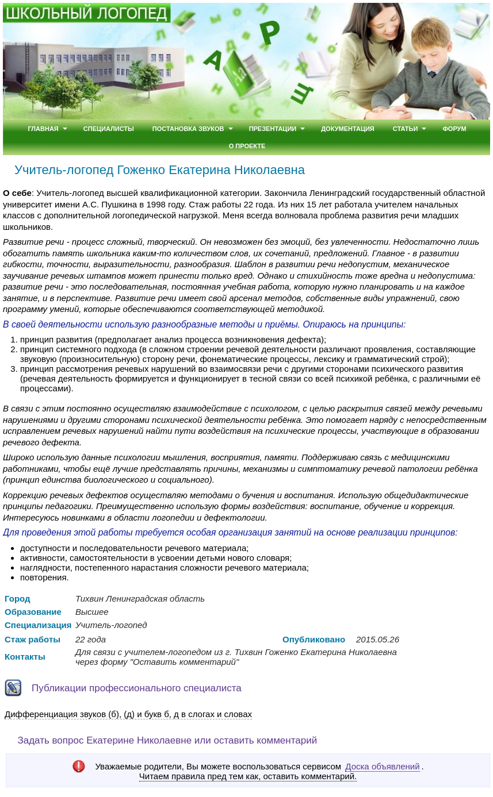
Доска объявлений (382, 766)
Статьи (405, 128)
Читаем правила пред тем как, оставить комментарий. (248, 776)
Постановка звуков (188, 128)
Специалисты (108, 128)
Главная (43, 128)
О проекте (247, 146)
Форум (454, 128)
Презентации (273, 128)
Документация (347, 128)
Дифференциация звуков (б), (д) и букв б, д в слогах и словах (128, 714)
